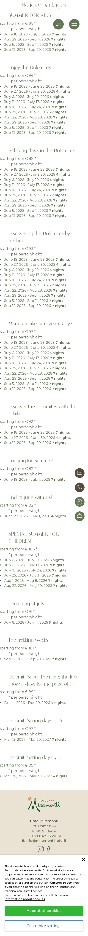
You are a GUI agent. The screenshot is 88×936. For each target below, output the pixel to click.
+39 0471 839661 (46, 836)
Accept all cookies (44, 911)
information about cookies (25, 899)
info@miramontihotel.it (45, 840)
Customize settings (44, 926)
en (58, 24)
